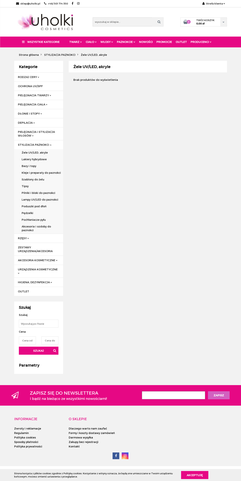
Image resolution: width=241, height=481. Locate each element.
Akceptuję (195, 475)
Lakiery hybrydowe (34, 159)
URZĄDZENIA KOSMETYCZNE (38, 271)
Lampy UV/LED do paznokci (40, 199)
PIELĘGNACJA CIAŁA (32, 104)
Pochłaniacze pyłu (34, 219)
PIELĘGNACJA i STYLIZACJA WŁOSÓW (36, 133)
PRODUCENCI (201, 41)
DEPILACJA (26, 122)
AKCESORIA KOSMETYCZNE (37, 260)
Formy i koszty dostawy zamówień (92, 433)
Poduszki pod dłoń (34, 206)
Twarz (75, 41)
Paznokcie (126, 41)
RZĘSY (23, 238)
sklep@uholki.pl (28, 3)
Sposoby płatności (26, 441)
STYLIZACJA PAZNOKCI (34, 144)
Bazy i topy (29, 166)
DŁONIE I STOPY (30, 113)
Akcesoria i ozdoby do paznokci (36, 228)
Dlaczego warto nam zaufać (88, 428)
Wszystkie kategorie (41, 41)
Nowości (146, 41)
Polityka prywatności (28, 446)
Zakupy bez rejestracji (83, 441)
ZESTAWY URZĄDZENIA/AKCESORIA (35, 249)
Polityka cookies (25, 437)
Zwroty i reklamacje (27, 428)
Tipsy (25, 186)
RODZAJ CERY (28, 77)
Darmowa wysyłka (81, 437)
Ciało (91, 41)
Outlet (181, 41)
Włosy (106, 41)
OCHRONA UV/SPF (30, 86)
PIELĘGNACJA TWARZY (34, 95)
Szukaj (38, 350)
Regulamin (21, 433)
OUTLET (23, 291)
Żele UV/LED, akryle (35, 152)
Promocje (164, 41)
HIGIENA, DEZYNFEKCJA (35, 282)
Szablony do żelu (33, 179)
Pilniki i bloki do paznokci (38, 192)
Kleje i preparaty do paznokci (41, 172)
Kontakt (74, 446)
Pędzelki (27, 213)
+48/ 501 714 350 (56, 3)
